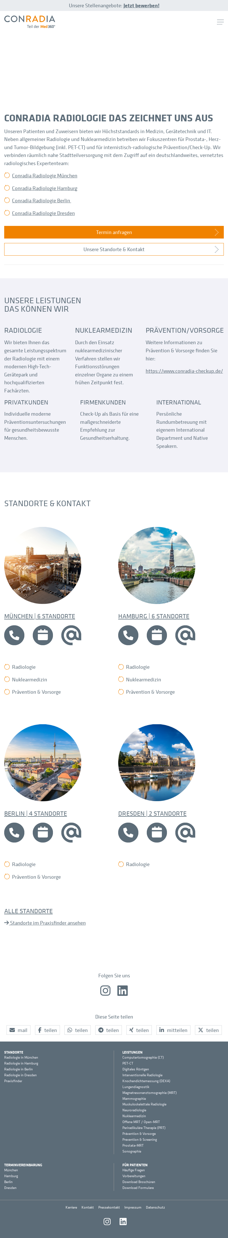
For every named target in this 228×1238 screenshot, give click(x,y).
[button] (18, 1030)
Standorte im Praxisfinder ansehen (47, 922)
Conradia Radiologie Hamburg (44, 188)
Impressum (132, 1207)
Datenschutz (155, 1207)
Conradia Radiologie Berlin (41, 200)
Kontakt (88, 1207)
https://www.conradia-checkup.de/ (184, 370)
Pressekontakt (109, 1207)
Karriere (71, 1207)
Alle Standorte (28, 910)
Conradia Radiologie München (44, 175)
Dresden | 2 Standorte (152, 813)
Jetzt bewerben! (141, 5)
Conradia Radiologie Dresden (43, 213)
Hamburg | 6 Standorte (153, 616)
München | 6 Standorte (39, 616)
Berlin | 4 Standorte (35, 813)
